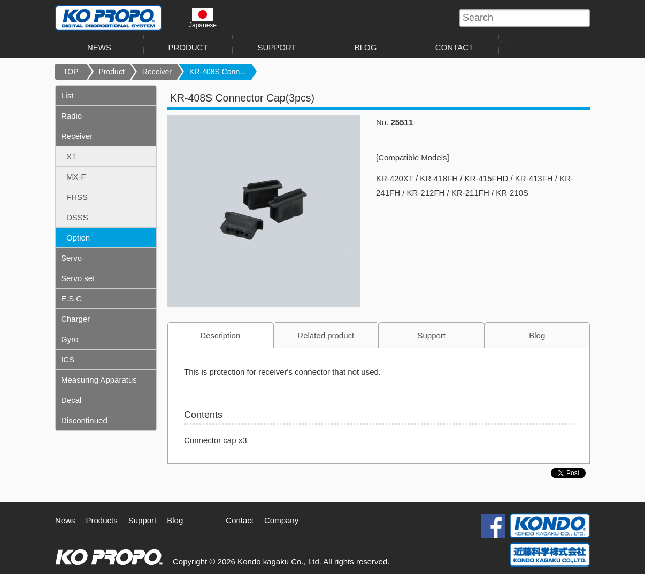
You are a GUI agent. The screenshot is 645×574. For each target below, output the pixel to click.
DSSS (77, 217)
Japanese (203, 18)
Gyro (70, 339)
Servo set (78, 278)
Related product (325, 335)
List (67, 95)
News (65, 520)
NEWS (99, 47)
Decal (71, 400)
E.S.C (71, 298)
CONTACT (454, 47)
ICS (67, 359)
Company (281, 520)
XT (71, 156)
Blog (537, 335)
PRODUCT (188, 47)
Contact (240, 520)
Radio (71, 115)
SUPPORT (276, 47)
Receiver (157, 71)
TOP (71, 71)
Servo (71, 257)
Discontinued (84, 420)
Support (431, 335)
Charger (75, 318)
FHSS (77, 196)
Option (78, 237)
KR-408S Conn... (217, 71)
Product (112, 71)
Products (102, 520)
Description (220, 335)
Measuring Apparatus (99, 379)
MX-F (76, 176)
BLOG (366, 47)
